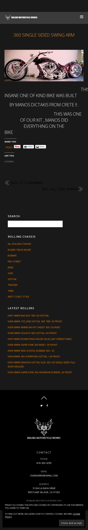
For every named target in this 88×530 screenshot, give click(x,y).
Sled (10, 273)
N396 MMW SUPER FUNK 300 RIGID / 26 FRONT (33, 344)
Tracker (12, 284)
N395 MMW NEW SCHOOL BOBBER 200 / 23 (31, 350)
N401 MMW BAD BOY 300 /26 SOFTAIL (28, 315)
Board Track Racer (19, 249)
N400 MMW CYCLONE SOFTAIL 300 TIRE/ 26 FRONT (35, 321)
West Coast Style (18, 296)
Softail (12, 279)
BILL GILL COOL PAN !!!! (59, 189)
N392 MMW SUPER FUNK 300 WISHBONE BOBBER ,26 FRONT (40, 372)
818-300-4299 (44, 463)
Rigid (10, 267)
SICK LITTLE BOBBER (26, 183)
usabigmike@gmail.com (44, 475)
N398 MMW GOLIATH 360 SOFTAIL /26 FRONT (32, 333)
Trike (11, 290)
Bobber (12, 255)
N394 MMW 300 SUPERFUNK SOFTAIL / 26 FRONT (34, 356)
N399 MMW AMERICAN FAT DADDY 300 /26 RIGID (34, 327)
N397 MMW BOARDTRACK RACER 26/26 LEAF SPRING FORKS (40, 339)
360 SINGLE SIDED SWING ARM (43, 35)
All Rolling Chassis (19, 243)
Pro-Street (14, 261)
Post (9, 147)
